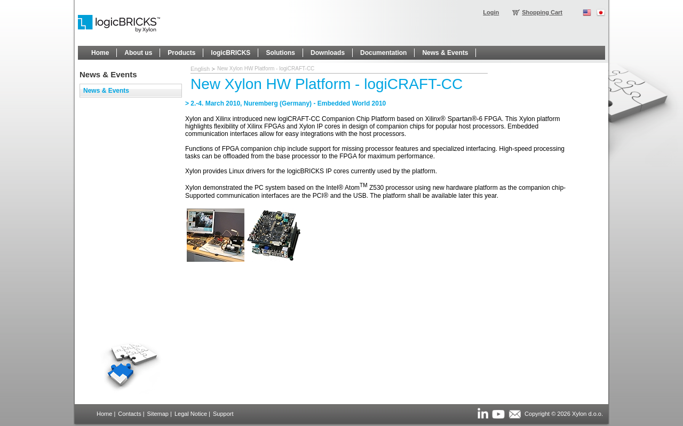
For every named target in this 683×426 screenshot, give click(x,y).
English (200, 69)
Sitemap (158, 414)
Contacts (129, 414)
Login (491, 12)
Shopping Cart (542, 12)
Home (104, 414)
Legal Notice (190, 414)
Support (223, 414)
